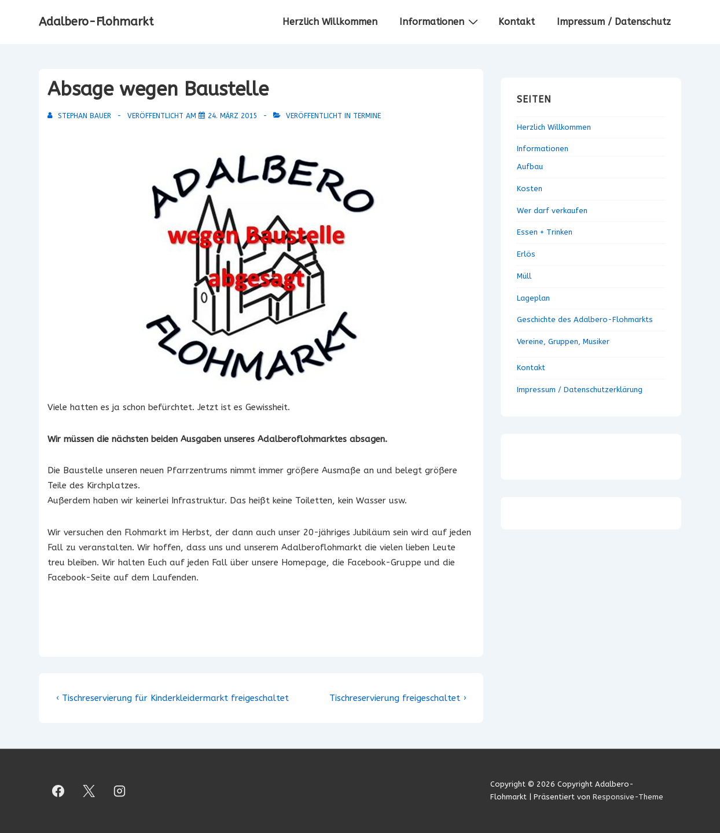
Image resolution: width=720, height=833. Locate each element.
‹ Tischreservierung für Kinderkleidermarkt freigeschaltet (172, 698)
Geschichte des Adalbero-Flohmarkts (585, 319)
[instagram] (120, 791)
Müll (524, 276)
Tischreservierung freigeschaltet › (397, 698)
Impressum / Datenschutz (614, 21)
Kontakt (516, 21)
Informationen (440, 21)
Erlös (526, 254)
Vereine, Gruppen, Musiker (563, 341)
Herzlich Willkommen (329, 21)
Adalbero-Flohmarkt (96, 21)
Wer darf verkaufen (552, 210)
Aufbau (530, 166)
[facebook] (58, 791)
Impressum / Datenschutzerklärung (579, 389)
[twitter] (89, 791)
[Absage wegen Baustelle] (232, 116)
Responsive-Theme (628, 796)
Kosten (529, 188)
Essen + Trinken (544, 232)
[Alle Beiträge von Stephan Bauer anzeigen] (80, 116)
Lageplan (533, 298)
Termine (367, 116)
